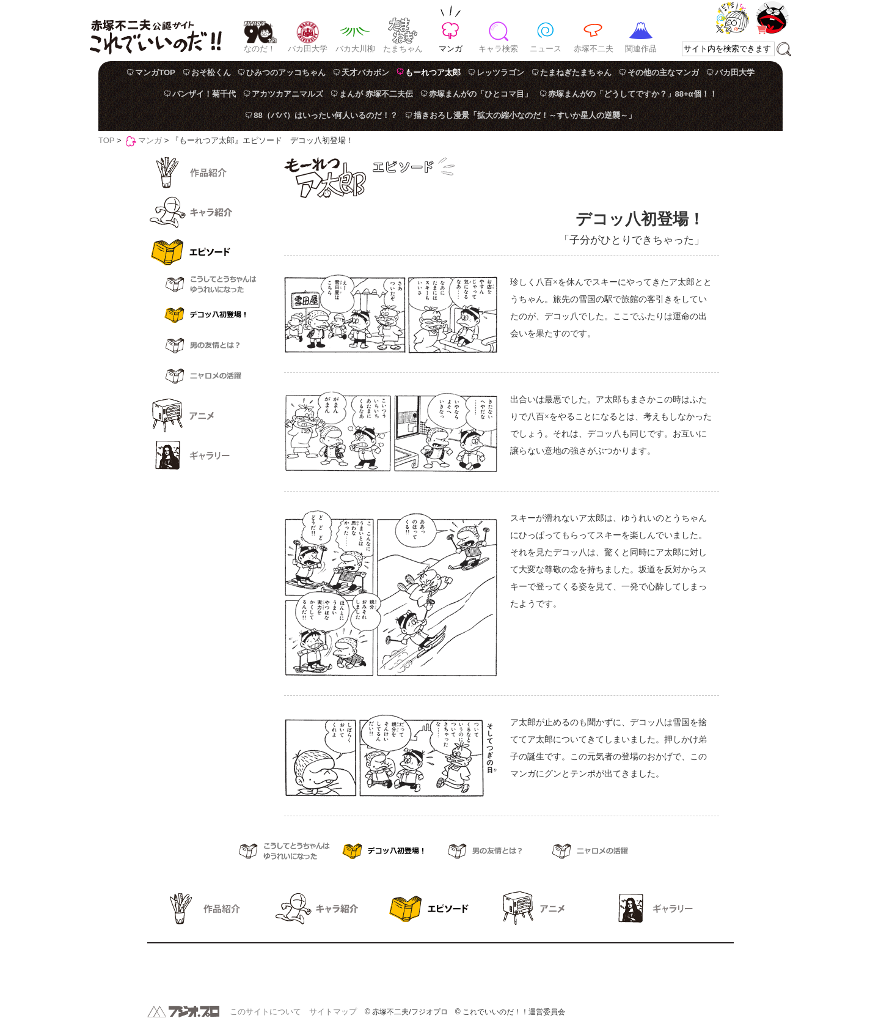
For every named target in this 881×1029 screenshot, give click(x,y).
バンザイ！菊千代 (204, 93)
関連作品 (641, 48)
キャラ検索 (498, 48)
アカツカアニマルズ (287, 93)
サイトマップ (333, 1011)
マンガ (450, 48)
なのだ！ (260, 48)
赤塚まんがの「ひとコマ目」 (480, 93)
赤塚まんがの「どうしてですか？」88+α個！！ (632, 93)
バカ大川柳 (355, 48)
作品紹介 (202, 172)
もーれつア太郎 (433, 72)
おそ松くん (211, 72)
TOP (106, 140)
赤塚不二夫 (593, 48)
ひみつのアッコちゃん (286, 72)
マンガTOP (155, 72)
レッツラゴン (500, 72)
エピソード (202, 252)
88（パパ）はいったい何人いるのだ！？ (325, 115)
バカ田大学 (307, 48)
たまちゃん (403, 48)
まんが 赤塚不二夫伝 (376, 93)
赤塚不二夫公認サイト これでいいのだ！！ (155, 30)
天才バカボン (365, 72)
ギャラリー (202, 455)
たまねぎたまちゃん (576, 72)
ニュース (545, 48)
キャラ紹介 (202, 212)
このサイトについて (265, 1011)
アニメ (202, 415)
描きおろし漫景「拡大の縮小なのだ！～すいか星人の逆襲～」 (525, 115)
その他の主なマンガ (663, 72)
